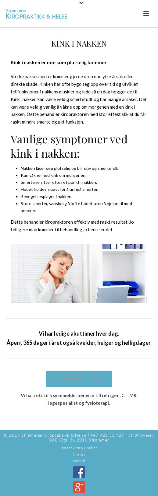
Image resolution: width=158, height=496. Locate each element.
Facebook (79, 472)
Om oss (79, 454)
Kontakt (79, 460)
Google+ (79, 487)
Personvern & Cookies (79, 447)
